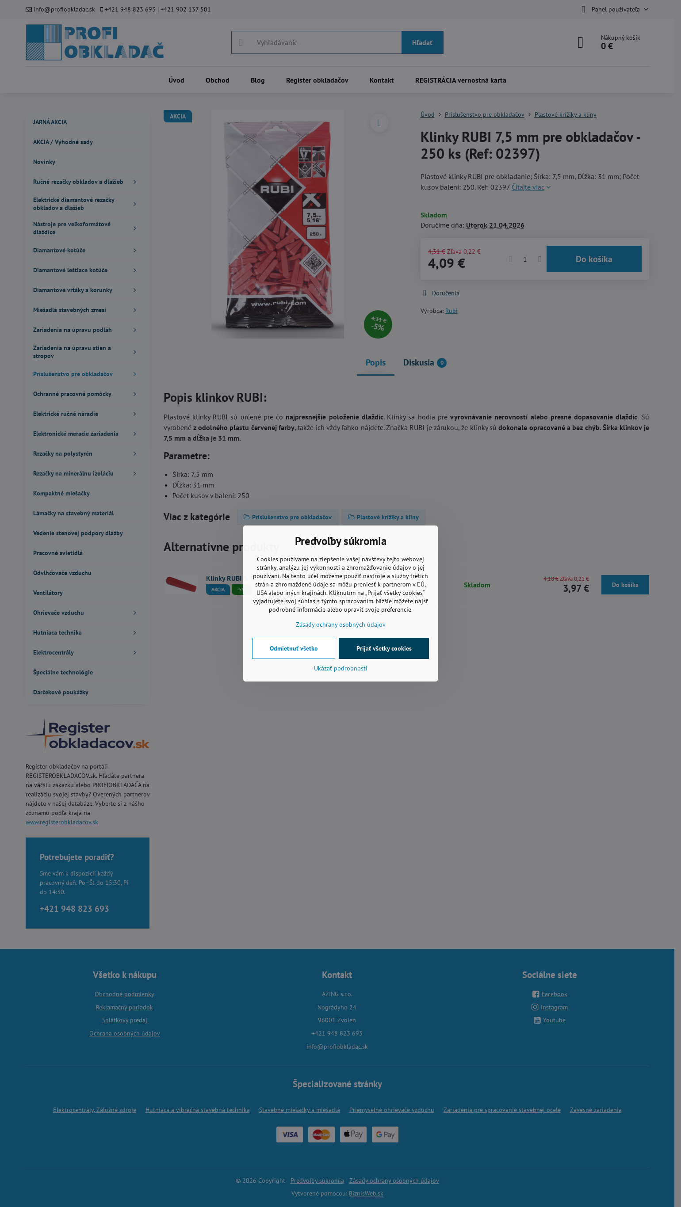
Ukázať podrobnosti (340, 668)
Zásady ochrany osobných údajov (341, 624)
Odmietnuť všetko (294, 648)
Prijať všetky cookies (384, 648)
